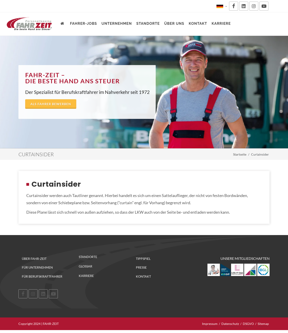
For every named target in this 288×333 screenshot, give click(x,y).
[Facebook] (233, 6)
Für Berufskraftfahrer (42, 276)
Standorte (88, 257)
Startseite (239, 154)
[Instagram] (253, 6)
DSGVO (248, 324)
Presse (141, 267)
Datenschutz (230, 324)
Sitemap (263, 324)
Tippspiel (143, 259)
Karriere (86, 276)
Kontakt (143, 276)
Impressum (210, 324)
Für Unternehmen (37, 267)
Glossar (85, 266)
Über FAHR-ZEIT (34, 259)
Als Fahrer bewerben (50, 104)
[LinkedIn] (243, 6)
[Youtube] (263, 6)
